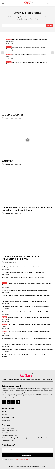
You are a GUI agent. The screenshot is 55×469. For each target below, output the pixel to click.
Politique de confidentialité (23, 459)
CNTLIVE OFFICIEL (12, 114)
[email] (27, 450)
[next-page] (52, 52)
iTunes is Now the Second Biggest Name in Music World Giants (24, 290)
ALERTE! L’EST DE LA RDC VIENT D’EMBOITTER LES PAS (20, 258)
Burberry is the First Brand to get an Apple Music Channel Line (24, 267)
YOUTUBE (7, 161)
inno (5, 262)
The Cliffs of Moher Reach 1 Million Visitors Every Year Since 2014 (26, 55)
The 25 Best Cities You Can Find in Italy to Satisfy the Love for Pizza (26, 63)
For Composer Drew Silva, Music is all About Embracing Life (23, 272)
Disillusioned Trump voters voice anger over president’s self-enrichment (27, 209)
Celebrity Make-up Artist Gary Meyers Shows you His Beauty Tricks (26, 312)
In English (5, 440)
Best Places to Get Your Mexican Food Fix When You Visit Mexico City (25, 47)
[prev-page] (2, 52)
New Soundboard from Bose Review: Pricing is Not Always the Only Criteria (26, 40)
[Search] (49, 25)
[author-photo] (3, 118)
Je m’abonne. (27, 455)
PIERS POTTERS (8, 118)
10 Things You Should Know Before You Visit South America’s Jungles (26, 344)
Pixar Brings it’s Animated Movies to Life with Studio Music (23, 278)
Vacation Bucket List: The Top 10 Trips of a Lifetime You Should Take (26, 339)
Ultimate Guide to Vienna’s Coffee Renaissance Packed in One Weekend (27, 349)
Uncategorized (6, 435)
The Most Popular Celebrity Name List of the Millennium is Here (25, 301)
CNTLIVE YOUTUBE (7, 430)
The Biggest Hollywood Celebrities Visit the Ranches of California (25, 306)
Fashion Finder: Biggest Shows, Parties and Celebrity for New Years (26, 296)
